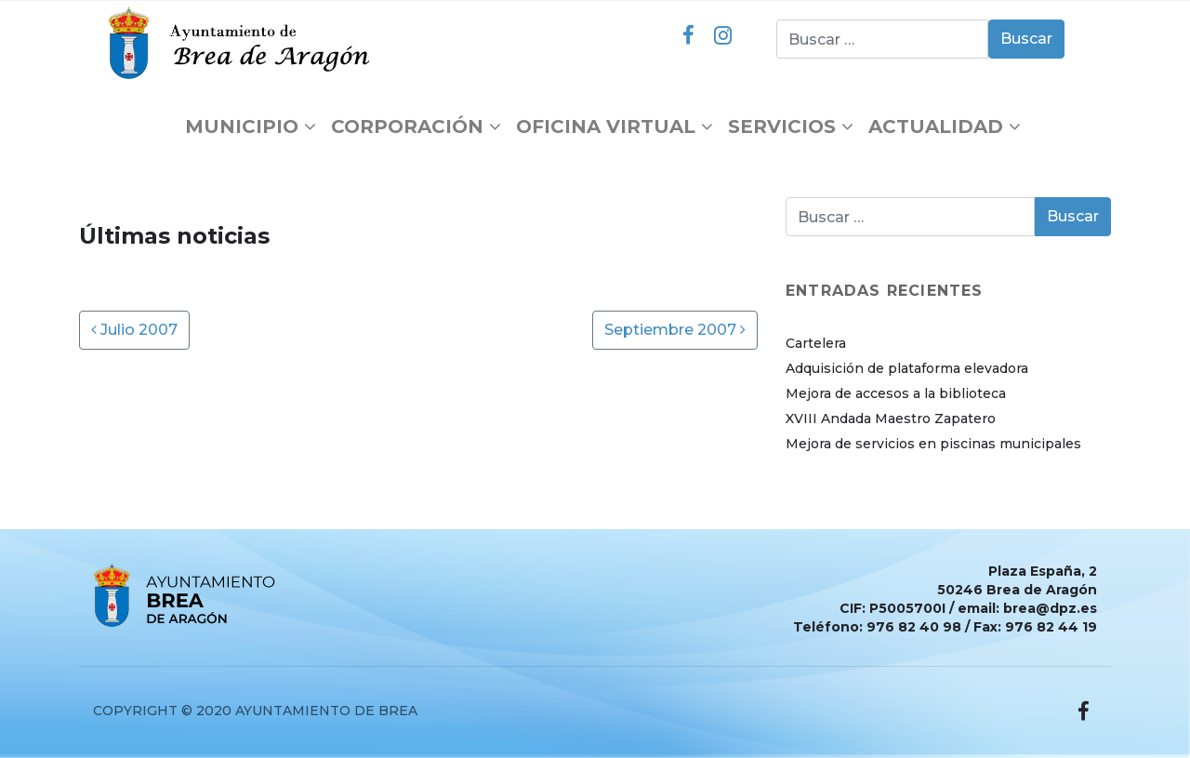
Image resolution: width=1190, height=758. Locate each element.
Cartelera (816, 343)
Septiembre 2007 (675, 330)
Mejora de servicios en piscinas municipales (933, 443)
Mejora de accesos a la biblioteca (896, 393)
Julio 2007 (134, 330)
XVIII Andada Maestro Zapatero (891, 418)
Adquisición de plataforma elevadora (907, 368)
